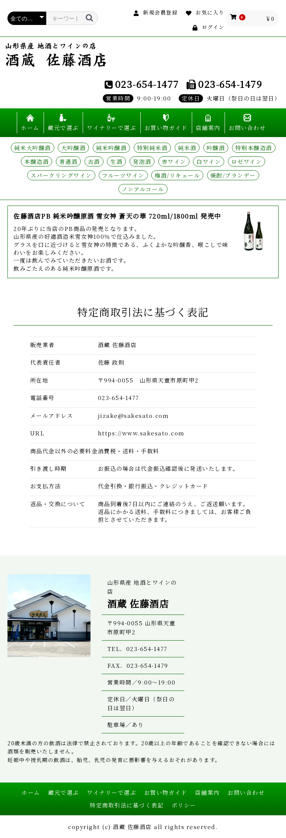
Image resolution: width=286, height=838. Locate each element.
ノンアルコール (143, 189)
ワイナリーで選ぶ (111, 127)
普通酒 (68, 161)
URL (37, 433)
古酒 (94, 161)
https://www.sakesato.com (141, 433)
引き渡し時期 (48, 468)
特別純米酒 (152, 148)
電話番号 (42, 397)
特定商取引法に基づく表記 (126, 805)
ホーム (30, 127)
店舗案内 (208, 127)
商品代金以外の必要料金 (64, 451)
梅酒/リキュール (177, 175)
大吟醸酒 (73, 148)
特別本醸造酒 (253, 148)
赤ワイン (174, 161)
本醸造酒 (36, 161)
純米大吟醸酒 (32, 148)
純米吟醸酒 (111, 148)
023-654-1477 (147, 84)
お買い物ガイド (166, 127)
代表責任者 (45, 362)
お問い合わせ (247, 127)
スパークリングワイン (61, 175)
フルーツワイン (123, 175)
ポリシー (184, 805)
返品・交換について (58, 504)
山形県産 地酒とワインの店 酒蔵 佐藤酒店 (56, 54)
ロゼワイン (246, 161)
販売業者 (42, 345)
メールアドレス (51, 415)
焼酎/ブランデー (233, 175)
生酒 (116, 161)
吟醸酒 (216, 148)
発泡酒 (142, 161)
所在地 (39, 380)
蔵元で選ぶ (63, 127)
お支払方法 (45, 486)
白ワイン (208, 161)
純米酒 (187, 148)
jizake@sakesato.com (133, 415)
